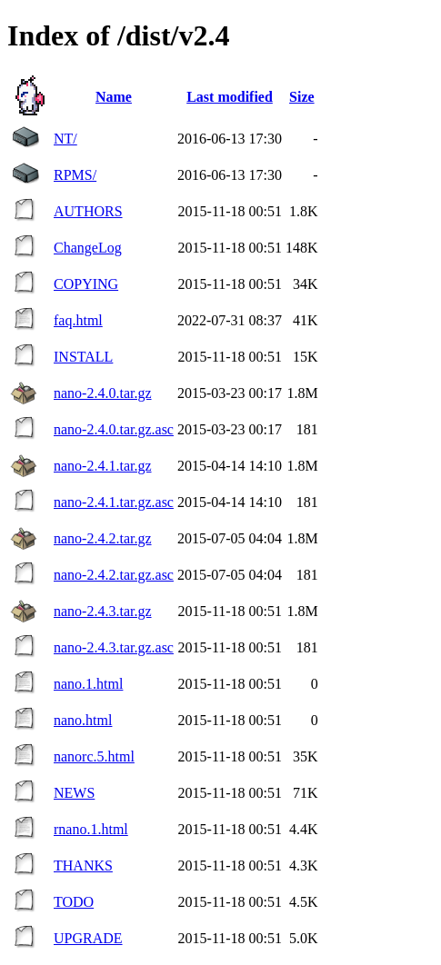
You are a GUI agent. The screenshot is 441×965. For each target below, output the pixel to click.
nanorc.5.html (94, 756)
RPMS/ (75, 175)
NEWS (74, 793)
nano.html (83, 720)
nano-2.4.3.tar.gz (103, 611)
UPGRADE (88, 938)
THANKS (83, 865)
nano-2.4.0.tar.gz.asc (114, 429)
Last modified (229, 96)
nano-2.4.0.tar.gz (103, 393)
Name (113, 96)
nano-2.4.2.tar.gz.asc (114, 574)
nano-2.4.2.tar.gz (103, 538)
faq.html (78, 320)
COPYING (86, 284)
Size (302, 96)
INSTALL (83, 356)
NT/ (65, 138)
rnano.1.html (91, 829)
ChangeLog (88, 247)
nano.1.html (88, 683)
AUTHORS (88, 211)
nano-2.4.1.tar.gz (103, 465)
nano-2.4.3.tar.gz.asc (114, 647)
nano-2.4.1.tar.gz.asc (114, 502)
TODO (74, 902)
